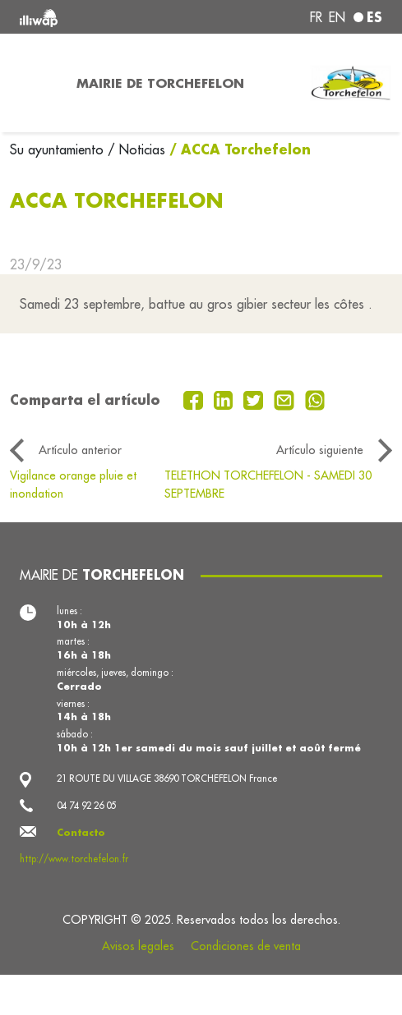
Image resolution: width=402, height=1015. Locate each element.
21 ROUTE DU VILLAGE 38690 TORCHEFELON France (167, 778)
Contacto (81, 832)
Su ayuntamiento (59, 149)
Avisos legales (138, 946)
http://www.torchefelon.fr (74, 859)
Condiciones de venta (246, 946)
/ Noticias (136, 149)
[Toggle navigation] (33, 83)
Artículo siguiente (319, 450)
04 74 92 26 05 (86, 805)
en (337, 17)
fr (316, 17)
